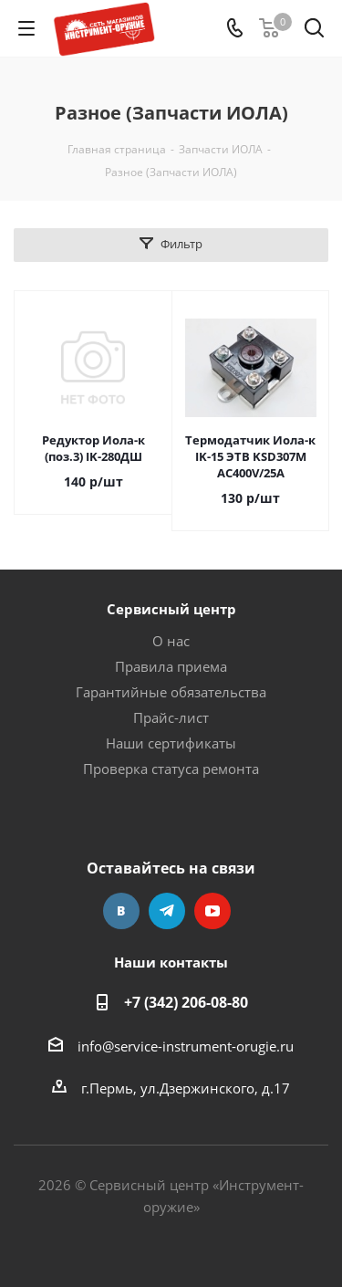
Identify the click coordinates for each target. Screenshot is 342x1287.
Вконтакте (121, 911)
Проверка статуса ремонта (171, 768)
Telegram (167, 911)
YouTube (212, 911)
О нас (171, 641)
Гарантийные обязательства (171, 692)
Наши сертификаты (171, 743)
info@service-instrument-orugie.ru (186, 1046)
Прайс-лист (171, 717)
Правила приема (171, 666)
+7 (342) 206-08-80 (186, 1002)
